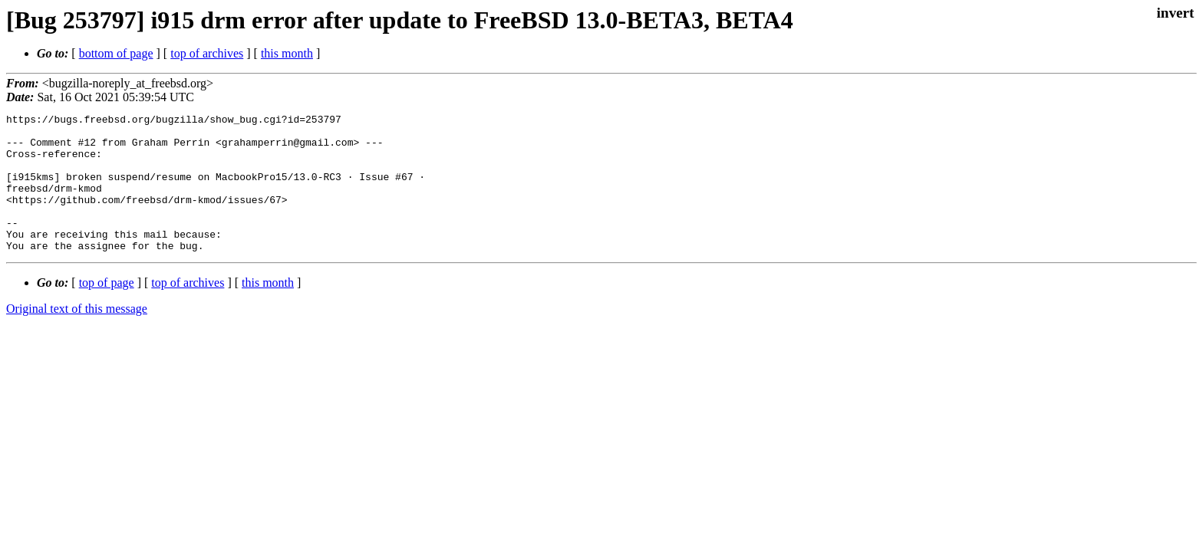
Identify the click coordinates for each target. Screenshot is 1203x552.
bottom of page (116, 53)
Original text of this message (76, 336)
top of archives (206, 53)
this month (287, 53)
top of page (106, 310)
